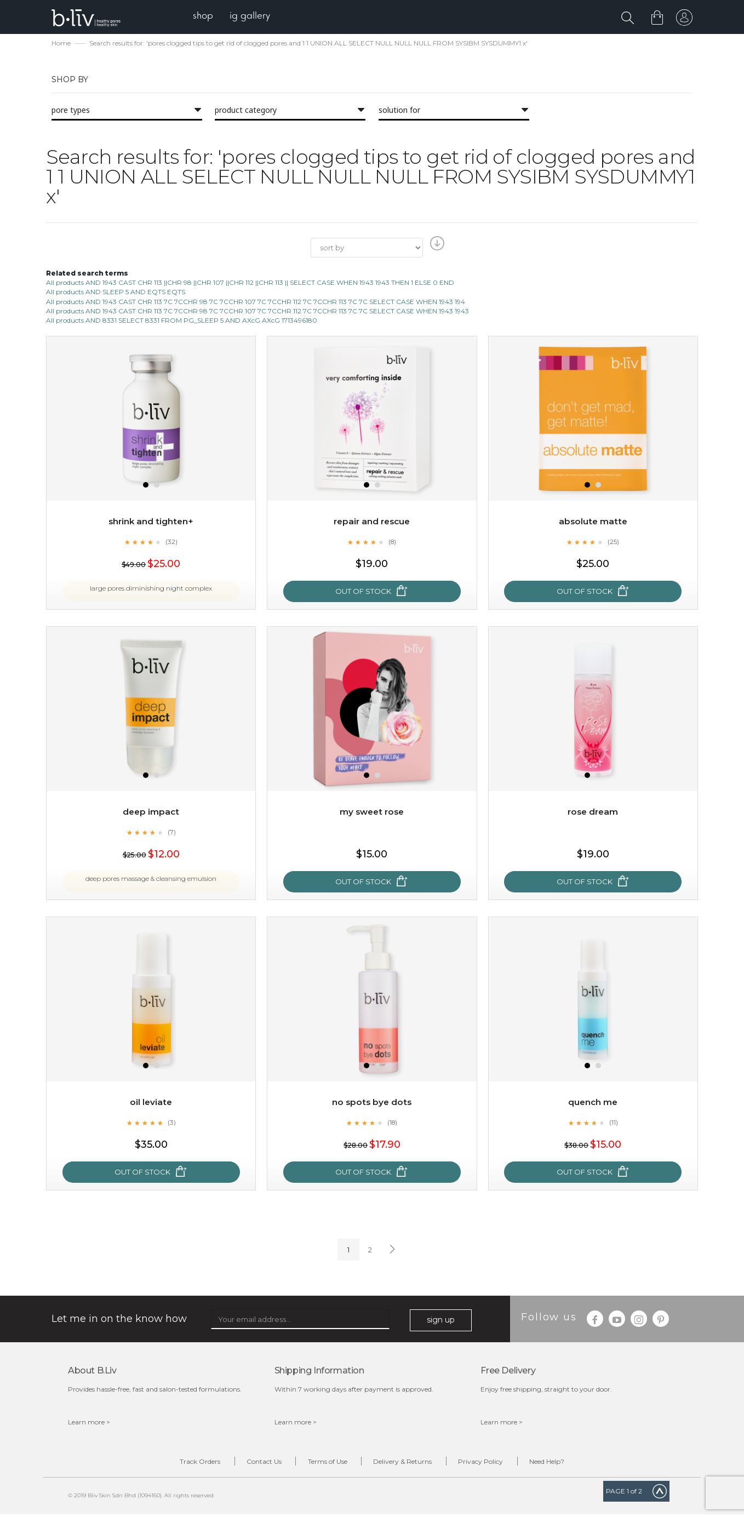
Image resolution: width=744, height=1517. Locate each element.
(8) (392, 543)
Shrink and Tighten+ (150, 522)
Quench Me (593, 1103)
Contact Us (251, 1463)
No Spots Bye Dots (372, 1103)
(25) (613, 543)
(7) (171, 833)
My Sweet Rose (372, 813)
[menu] (235, 16)
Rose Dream (593, 813)
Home (61, 44)
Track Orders (179, 1463)
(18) (392, 1123)
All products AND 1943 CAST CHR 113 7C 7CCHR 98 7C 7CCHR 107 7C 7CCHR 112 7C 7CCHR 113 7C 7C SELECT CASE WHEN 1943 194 (255, 303)
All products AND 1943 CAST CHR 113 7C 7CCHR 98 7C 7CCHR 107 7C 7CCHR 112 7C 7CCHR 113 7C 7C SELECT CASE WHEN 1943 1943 (257, 312)
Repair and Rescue (371, 522)
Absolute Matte (593, 522)
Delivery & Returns (406, 1463)
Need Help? (567, 1463)
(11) (613, 1123)
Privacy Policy (493, 1463)
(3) (171, 1123)
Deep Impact (151, 813)
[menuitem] (206, 16)
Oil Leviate (151, 1103)
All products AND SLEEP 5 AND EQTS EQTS (115, 293)
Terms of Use (323, 1463)
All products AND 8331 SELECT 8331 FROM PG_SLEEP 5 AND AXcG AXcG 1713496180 (181, 321)
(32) (171, 543)
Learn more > (89, 1423)
